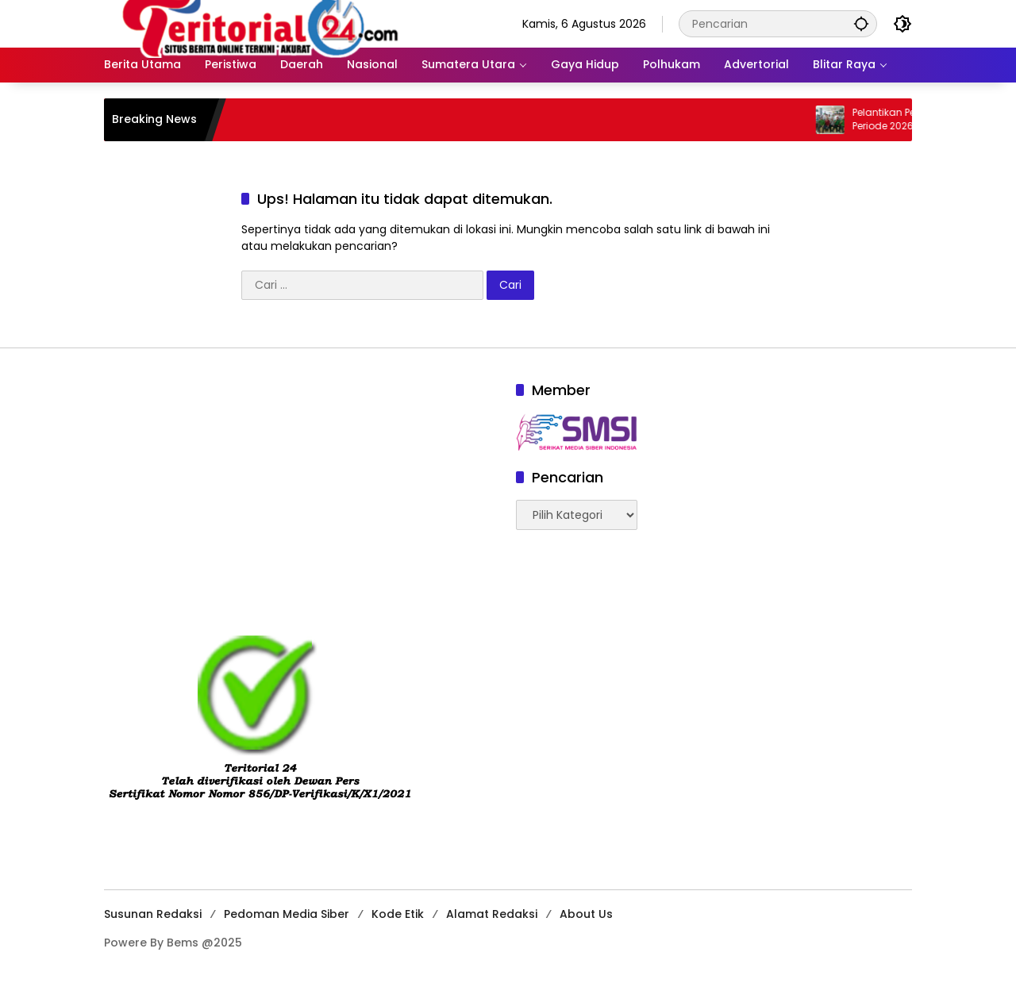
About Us (586, 914)
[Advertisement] (302, 491)
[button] (861, 23)
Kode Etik (397, 914)
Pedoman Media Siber (286, 914)
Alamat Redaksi (491, 914)
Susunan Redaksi (153, 914)
